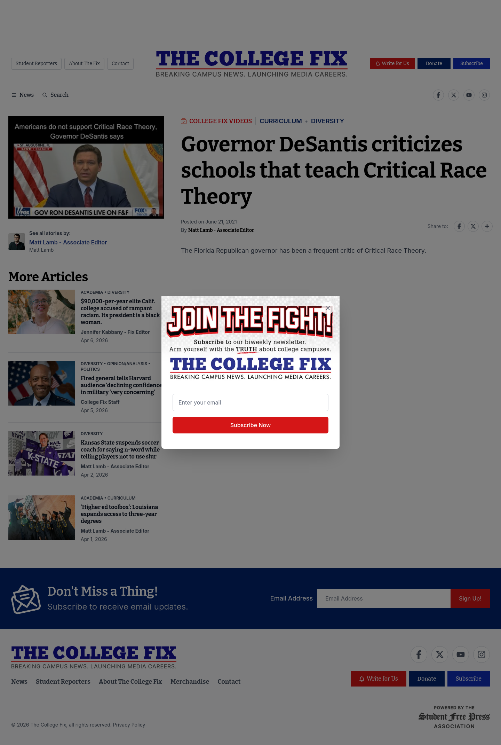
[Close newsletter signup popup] (327, 308)
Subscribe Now (250, 425)
